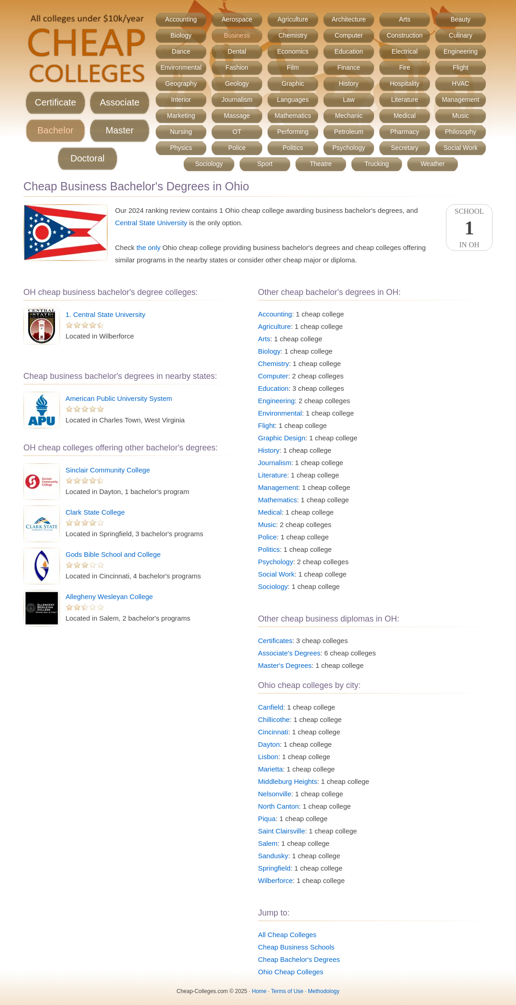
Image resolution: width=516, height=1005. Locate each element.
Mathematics (292, 115)
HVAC (460, 83)
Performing (292, 131)
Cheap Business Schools (296, 947)
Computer (348, 35)
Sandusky (273, 856)
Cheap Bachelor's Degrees (299, 959)
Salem (268, 843)
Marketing (181, 115)
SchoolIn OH (469, 228)
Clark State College (95, 512)
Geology (237, 83)
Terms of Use (287, 991)
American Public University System (119, 398)
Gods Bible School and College (113, 554)
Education (349, 51)
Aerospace (237, 19)
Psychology (348, 147)
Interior (181, 99)
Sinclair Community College (108, 470)
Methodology (324, 991)
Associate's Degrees (289, 653)
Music (460, 115)
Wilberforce (275, 880)
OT (236, 131)
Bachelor (56, 130)
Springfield (274, 868)
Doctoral (87, 158)
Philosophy (461, 131)
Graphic (292, 83)
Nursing (181, 131)
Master (119, 130)
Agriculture (293, 19)
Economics (292, 51)
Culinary (460, 35)
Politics (293, 147)
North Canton (278, 806)
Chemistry (292, 35)
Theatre (321, 163)
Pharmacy (404, 131)
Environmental (181, 67)
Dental (237, 51)
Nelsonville (274, 794)
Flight (460, 67)
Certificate (55, 102)
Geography (181, 83)
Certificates (275, 640)
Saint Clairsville (281, 831)
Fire (404, 67)
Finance (348, 67)
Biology (181, 35)
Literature (404, 99)
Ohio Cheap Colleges (291, 972)
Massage (237, 115)
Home (259, 991)
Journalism (237, 99)
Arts (405, 19)
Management (460, 99)
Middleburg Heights (287, 781)
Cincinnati (273, 732)
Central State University (151, 223)
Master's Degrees (285, 665)
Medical (405, 115)
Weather (433, 163)
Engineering (461, 51)
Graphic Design (281, 438)
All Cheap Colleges (287, 934)
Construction (405, 35)
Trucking (376, 163)
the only (149, 247)
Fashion (236, 67)
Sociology (209, 163)
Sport (264, 163)
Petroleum (348, 131)
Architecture (349, 19)
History (349, 83)
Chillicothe (274, 719)
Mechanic (348, 115)
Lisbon (268, 757)
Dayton (269, 744)
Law (349, 99)
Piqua (266, 818)
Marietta (270, 769)
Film (293, 67)
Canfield (270, 707)
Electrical (405, 51)
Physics (181, 147)
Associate (120, 102)
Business (237, 35)
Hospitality (405, 83)
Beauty (460, 19)
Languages (292, 99)
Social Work (461, 147)
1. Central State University (105, 314)
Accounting (181, 19)
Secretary (404, 147)
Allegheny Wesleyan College (109, 596)
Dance (181, 51)
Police (237, 147)
